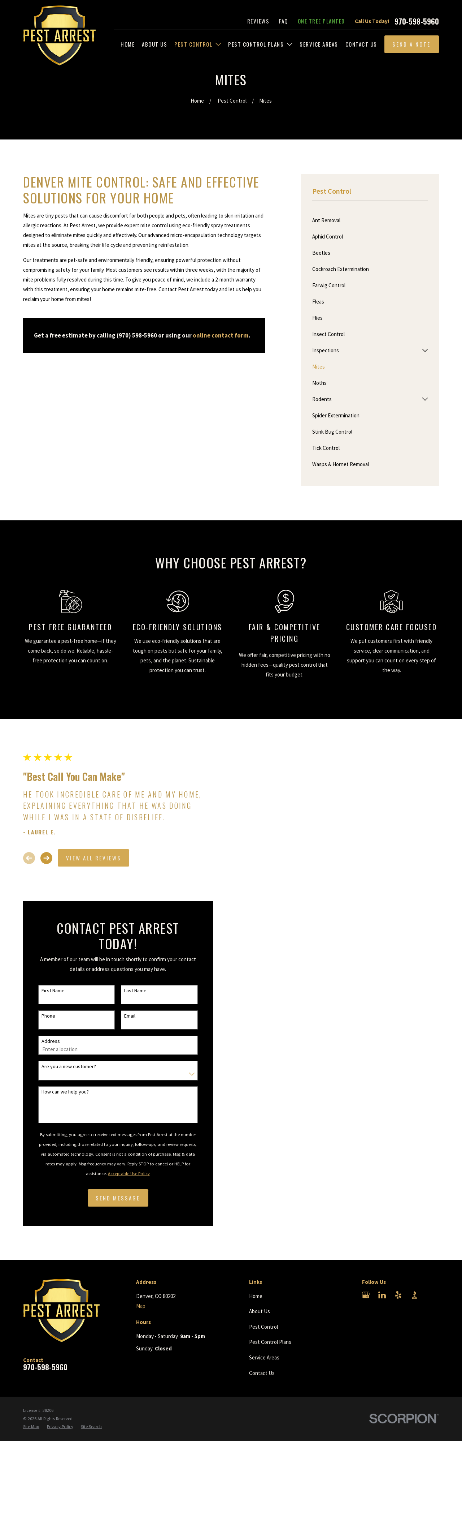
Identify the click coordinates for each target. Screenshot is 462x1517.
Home (255, 1296)
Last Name (134, 991)
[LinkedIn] (382, 1295)
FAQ (283, 21)
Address (49, 1041)
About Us (259, 1311)
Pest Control (263, 1326)
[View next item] (45, 858)
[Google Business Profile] (366, 1295)
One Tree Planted (321, 21)
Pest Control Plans (270, 1341)
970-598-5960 (417, 21)
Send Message (116, 1198)
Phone (46, 1016)
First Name (51, 991)
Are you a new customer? (67, 1066)
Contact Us (262, 1373)
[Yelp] (398, 1295)
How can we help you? (63, 1092)
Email (128, 1016)
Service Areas (264, 1357)
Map (140, 1305)
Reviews (258, 21)
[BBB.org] (414, 1295)
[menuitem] (128, 44)
